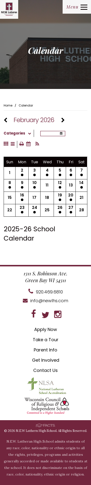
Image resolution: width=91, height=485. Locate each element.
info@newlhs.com (45, 301)
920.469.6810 (45, 292)
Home (8, 105)
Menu (76, 7)
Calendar (26, 105)
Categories (19, 133)
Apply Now (45, 329)
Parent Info (45, 350)
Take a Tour (45, 340)
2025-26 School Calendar (29, 233)
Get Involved (45, 360)
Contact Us (45, 370)
